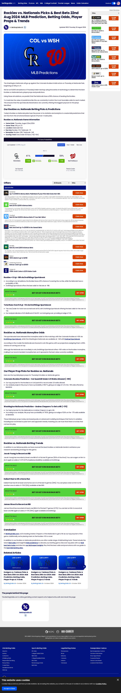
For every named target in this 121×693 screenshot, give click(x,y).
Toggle (114, 3)
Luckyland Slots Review (96, 663)
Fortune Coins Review (96, 660)
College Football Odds (38, 653)
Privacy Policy (5, 663)
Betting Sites (22, 3)
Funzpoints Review (95, 658)
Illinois (62, 653)
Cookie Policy (5, 665)
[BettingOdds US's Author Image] (25, 607)
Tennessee (64, 663)
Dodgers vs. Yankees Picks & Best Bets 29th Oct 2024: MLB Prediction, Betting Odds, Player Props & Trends (43, 576)
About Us (4, 651)
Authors (4, 653)
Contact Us (5, 656)
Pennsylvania (64, 651)
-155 (61, 161)
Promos (32, 3)
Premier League (63, 3)
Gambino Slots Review (96, 653)
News (73, 3)
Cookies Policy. (101, 684)
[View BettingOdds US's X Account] (25, 27)
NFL (37, 3)
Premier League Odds (37, 663)
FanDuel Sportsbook (72, 339)
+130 (28, 161)
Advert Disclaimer (114, 10)
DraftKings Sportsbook (12, 339)
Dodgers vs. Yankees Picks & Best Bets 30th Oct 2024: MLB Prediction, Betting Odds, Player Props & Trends (16, 576)
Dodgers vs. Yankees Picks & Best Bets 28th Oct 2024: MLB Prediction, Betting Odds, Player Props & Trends (71, 576)
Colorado (63, 658)
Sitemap (4, 670)
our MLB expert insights (34, 545)
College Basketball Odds (38, 658)
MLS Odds (34, 660)
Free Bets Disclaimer (7, 667)
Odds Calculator (82, 3)
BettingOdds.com (12, 534)
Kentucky (63, 656)
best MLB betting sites (15, 548)
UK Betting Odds (6, 658)
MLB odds (12, 543)
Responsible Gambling (8, 660)
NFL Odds (34, 651)
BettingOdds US (17, 27)
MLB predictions (32, 543)
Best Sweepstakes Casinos (97, 651)
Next (84, 566)
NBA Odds (34, 656)
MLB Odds (34, 665)
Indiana (63, 660)
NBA (41, 3)
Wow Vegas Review (95, 656)
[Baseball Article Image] (17, 562)
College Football (50, 3)
